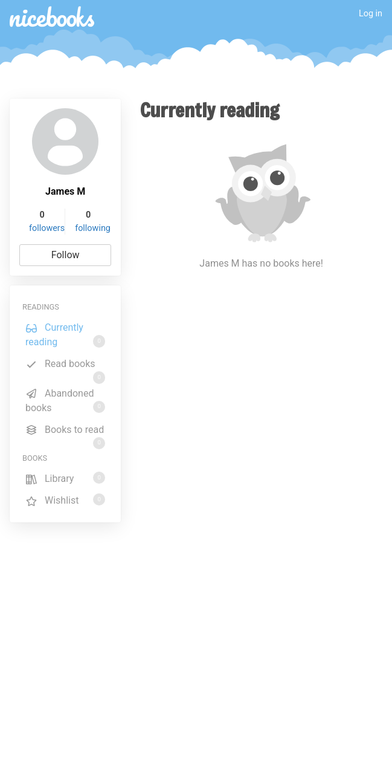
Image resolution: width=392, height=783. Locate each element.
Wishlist (65, 499)
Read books (65, 366)
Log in (370, 13)
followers (47, 228)
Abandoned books (65, 401)
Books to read (65, 432)
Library (65, 478)
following (93, 228)
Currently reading (65, 335)
